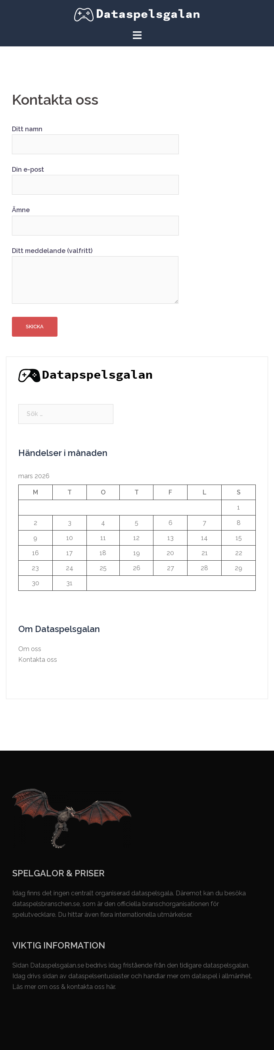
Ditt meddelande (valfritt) (95, 276)
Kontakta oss (37, 659)
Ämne (95, 217)
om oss (48, 987)
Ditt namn (95, 136)
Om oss (29, 649)
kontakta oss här (91, 987)
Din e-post (95, 177)
